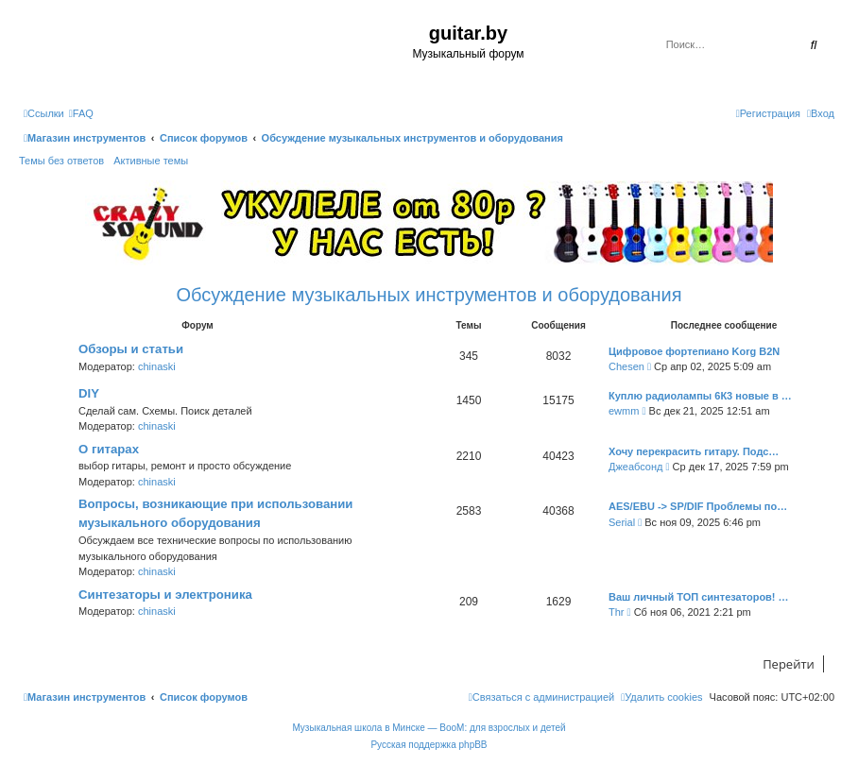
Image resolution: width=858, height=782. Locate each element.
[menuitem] (81, 113)
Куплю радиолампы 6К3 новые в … (700, 395)
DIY (88, 393)
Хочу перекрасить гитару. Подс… (694, 451)
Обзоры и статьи (130, 349)
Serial (622, 522)
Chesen (626, 366)
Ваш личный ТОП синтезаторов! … (699, 597)
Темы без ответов (61, 160)
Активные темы (150, 160)
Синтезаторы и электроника (165, 594)
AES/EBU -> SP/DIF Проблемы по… (698, 506)
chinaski (157, 366)
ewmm (624, 410)
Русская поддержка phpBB (428, 745)
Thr (617, 612)
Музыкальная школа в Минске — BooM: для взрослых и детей (428, 727)
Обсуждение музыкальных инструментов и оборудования (428, 294)
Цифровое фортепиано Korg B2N (694, 351)
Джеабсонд (635, 466)
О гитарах (108, 449)
